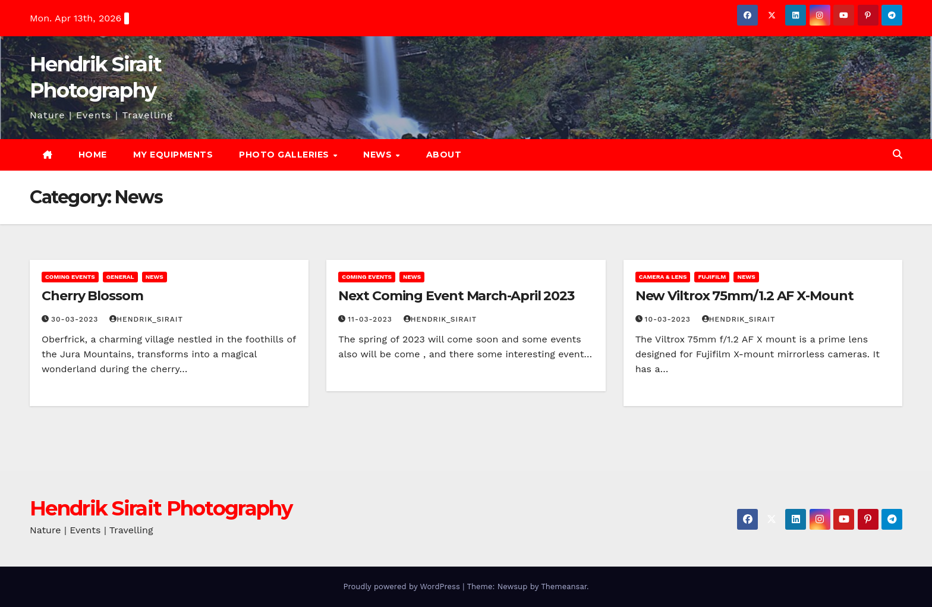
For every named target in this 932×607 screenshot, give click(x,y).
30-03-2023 (76, 319)
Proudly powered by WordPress (402, 586)
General (120, 276)
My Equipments (173, 154)
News (379, 154)
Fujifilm (712, 276)
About (444, 154)
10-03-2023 (669, 319)
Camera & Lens (663, 276)
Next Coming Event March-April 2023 (456, 296)
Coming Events (70, 276)
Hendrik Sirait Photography (161, 508)
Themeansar (564, 586)
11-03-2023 (371, 319)
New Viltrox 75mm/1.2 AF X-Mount (744, 296)
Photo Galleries (285, 154)
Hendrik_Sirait (146, 319)
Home (92, 154)
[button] (897, 154)
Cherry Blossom (92, 296)
